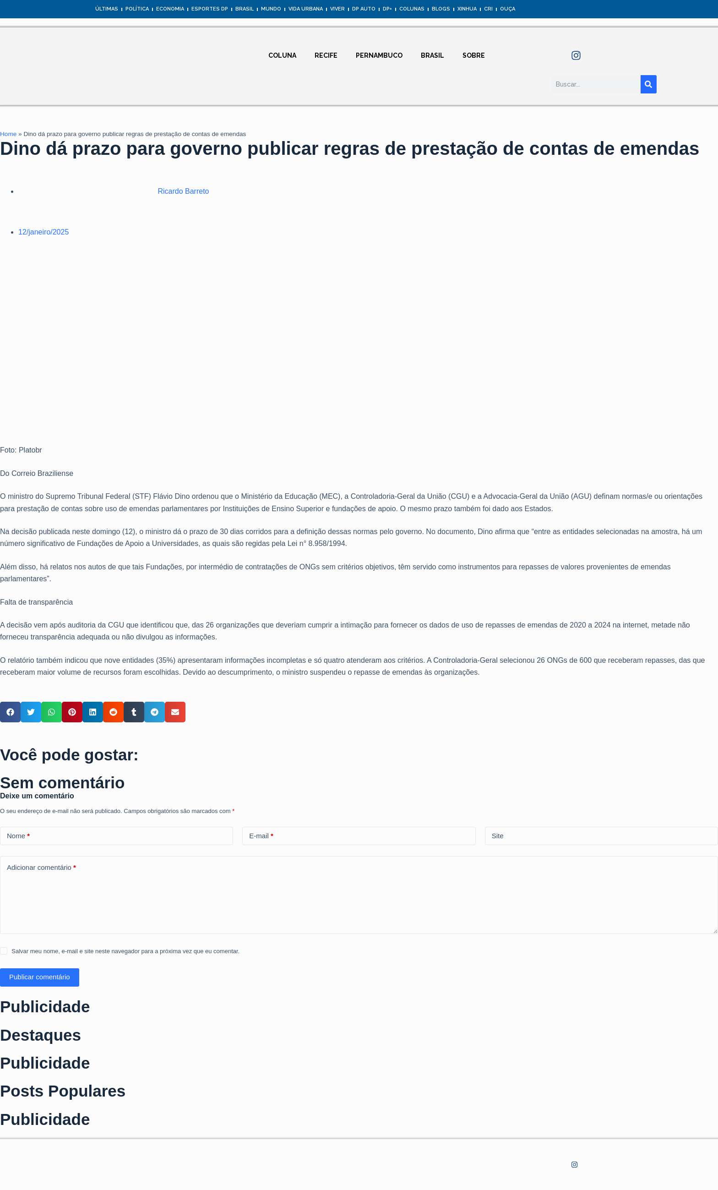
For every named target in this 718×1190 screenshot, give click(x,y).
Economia (170, 9)
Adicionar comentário (41, 867)
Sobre (473, 55)
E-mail (261, 836)
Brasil (244, 9)
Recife (326, 55)
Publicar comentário (39, 977)
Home (8, 134)
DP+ (387, 9)
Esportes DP (209, 9)
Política (137, 9)
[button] (10, 712)
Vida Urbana (305, 9)
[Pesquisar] (649, 84)
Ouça (507, 9)
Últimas (106, 9)
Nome (18, 836)
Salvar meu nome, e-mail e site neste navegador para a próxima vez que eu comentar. (125, 951)
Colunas (411, 9)
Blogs (441, 9)
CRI (488, 9)
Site (498, 836)
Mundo (271, 9)
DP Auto (363, 9)
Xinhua (467, 9)
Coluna (282, 55)
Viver (337, 9)
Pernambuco (379, 55)
